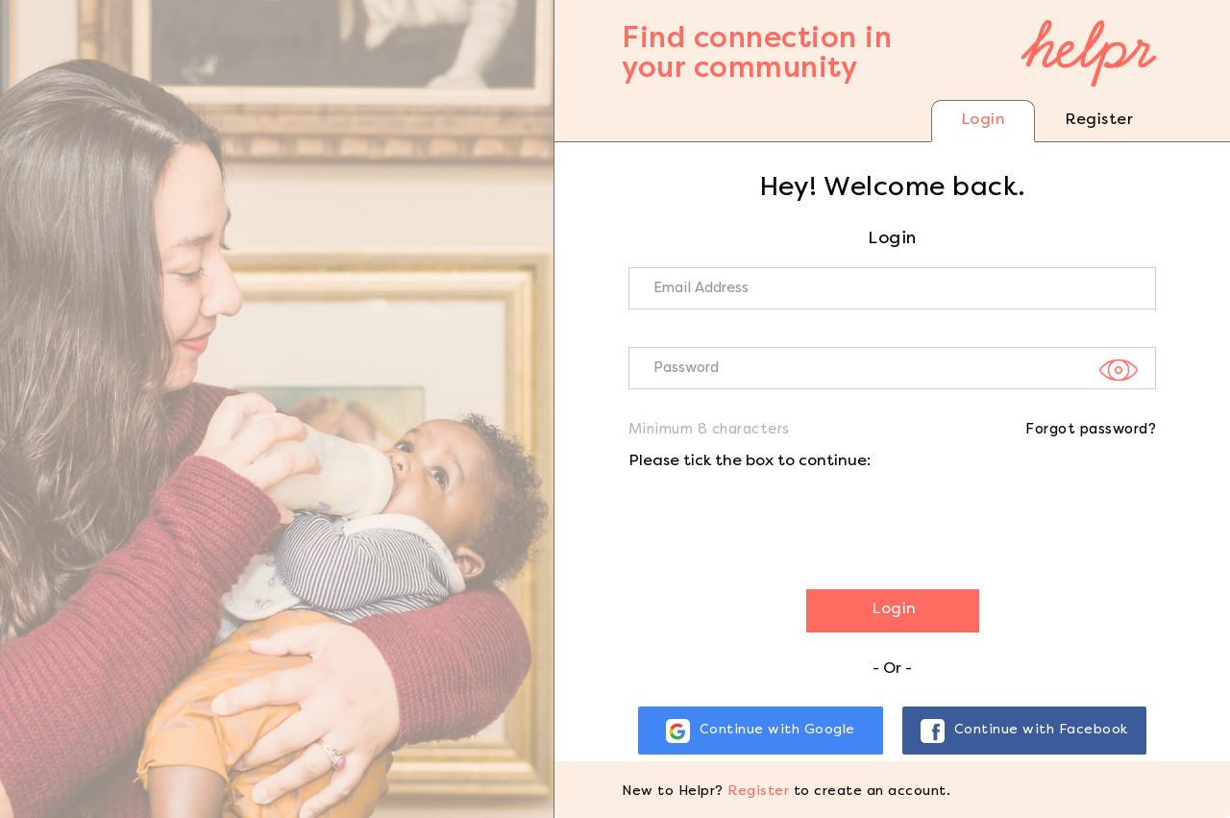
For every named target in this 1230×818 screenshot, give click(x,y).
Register (1099, 120)
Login (983, 120)
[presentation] (774, 522)
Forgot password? (1090, 429)
